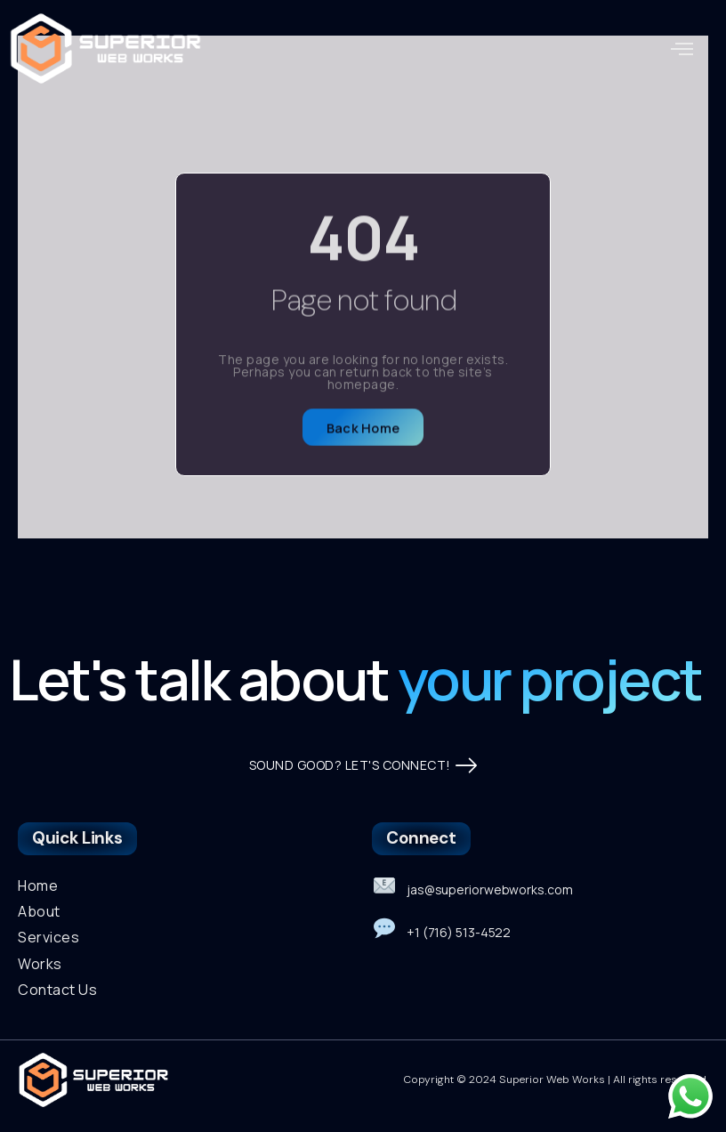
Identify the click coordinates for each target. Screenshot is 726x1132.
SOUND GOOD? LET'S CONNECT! (363, 766)
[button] (682, 49)
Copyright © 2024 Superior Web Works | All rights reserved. (557, 1079)
